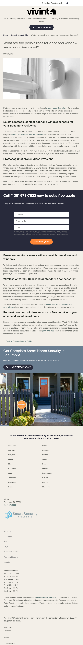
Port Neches (47, 473)
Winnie (45, 459)
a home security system (56, 108)
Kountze (45, 450)
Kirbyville (11, 455)
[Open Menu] (13, 3)
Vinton (10, 459)
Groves (45, 478)
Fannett (45, 445)
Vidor (10, 473)
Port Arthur (12, 445)
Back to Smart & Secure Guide (17, 341)
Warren (45, 455)
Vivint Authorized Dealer (46, 597)
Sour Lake (11, 450)
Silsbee (10, 464)
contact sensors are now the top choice (28, 134)
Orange (45, 482)
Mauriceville (46, 487)
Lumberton (12, 478)
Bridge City (12, 468)
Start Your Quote (41, 242)
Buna (44, 464)
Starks (10, 487)
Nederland (11, 482)
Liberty (45, 468)
